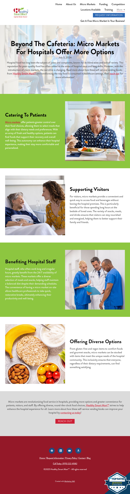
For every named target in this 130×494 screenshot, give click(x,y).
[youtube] (69, 451)
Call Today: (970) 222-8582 (65, 463)
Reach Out (65, 421)
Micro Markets (87, 4)
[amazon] (78, 451)
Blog (89, 458)
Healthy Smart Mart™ (24, 73)
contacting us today (70, 413)
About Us (71, 4)
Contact (81, 458)
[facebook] (52, 451)
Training (108, 10)
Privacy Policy (71, 458)
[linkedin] (61, 451)
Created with (65, 481)
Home (58, 4)
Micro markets (12, 122)
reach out (114, 73)
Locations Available (91, 10)
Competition (118, 4)
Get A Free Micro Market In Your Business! (102, 21)
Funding (103, 4)
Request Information (109, 15)
